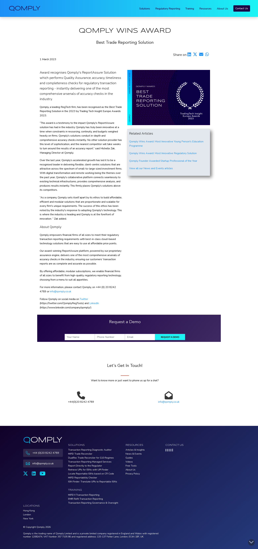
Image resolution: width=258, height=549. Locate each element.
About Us (222, 8)
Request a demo (170, 337)
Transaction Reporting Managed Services (89, 461)
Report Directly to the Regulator (85, 465)
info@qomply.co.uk (60, 291)
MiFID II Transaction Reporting (83, 494)
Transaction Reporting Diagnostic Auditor (90, 449)
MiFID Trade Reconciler (80, 453)
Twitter (84, 299)
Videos (129, 461)
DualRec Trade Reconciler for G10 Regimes (91, 457)
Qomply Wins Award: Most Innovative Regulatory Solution (163, 153)
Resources (205, 8)
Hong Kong (29, 510)
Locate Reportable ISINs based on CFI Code (91, 473)
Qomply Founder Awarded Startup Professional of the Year (163, 161)
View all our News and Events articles (151, 168)
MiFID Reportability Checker (82, 477)
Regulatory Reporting (167, 8)
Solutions (144, 8)
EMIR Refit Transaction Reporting (85, 498)
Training (189, 8)
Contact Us (241, 8)
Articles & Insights (135, 449)
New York (28, 518)
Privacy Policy (133, 473)
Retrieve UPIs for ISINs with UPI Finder (88, 469)
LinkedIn (94, 303)
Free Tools (131, 465)
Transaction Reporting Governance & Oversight (93, 502)
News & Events (134, 453)
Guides (129, 457)
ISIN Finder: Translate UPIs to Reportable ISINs (92, 481)
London (27, 514)
